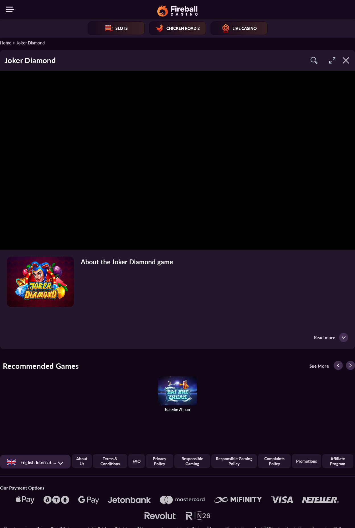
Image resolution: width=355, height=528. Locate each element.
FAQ (137, 461)
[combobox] (35, 462)
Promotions (306, 461)
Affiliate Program (337, 461)
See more (319, 366)
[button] (314, 60)
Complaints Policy (274, 461)
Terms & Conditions (110, 461)
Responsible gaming (192, 461)
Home (5, 43)
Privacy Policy (159, 461)
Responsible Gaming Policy (234, 461)
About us (81, 461)
